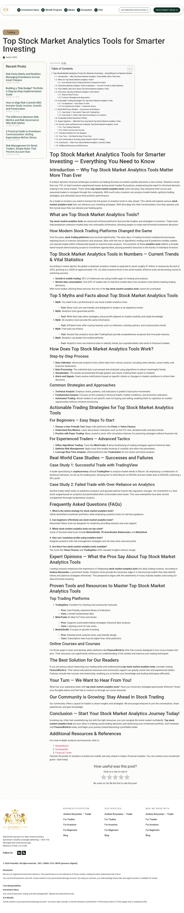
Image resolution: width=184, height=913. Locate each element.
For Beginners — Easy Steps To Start (75, 104)
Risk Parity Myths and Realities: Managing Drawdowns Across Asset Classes (23, 77)
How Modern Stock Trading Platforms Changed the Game (84, 83)
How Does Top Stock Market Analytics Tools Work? (78, 92)
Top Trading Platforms (71, 127)
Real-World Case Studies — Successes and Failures (79, 109)
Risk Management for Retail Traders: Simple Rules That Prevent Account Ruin (21, 148)
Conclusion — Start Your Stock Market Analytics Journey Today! (85, 142)
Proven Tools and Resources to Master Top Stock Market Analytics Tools (88, 124)
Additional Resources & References (73, 146)
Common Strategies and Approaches (76, 98)
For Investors (69, 824)
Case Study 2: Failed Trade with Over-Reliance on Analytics (84, 115)
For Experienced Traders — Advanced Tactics (79, 106)
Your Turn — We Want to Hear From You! (75, 136)
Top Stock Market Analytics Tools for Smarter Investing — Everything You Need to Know (92, 73)
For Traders (69, 819)
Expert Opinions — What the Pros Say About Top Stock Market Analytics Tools (89, 121)
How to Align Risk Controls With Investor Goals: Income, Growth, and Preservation (24, 105)
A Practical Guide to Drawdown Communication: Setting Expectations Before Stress (23, 134)
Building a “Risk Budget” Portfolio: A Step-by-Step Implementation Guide (24, 91)
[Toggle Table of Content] (128, 69)
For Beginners (70, 830)
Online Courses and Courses (73, 130)
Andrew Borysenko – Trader (77, 814)
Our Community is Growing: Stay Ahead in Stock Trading (81, 139)
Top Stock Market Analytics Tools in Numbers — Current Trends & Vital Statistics (90, 86)
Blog (65, 835)
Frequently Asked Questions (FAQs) (72, 118)
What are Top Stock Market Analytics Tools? (76, 80)
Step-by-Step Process (70, 95)
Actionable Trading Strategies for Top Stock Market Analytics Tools (85, 101)
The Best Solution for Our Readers (73, 133)
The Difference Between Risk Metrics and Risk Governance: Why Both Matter (22, 120)
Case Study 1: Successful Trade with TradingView (80, 112)
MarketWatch (62, 745)
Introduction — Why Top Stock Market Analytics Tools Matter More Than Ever (89, 76)
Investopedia (61, 749)
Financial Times (63, 752)
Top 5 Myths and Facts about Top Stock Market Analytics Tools (83, 89)
